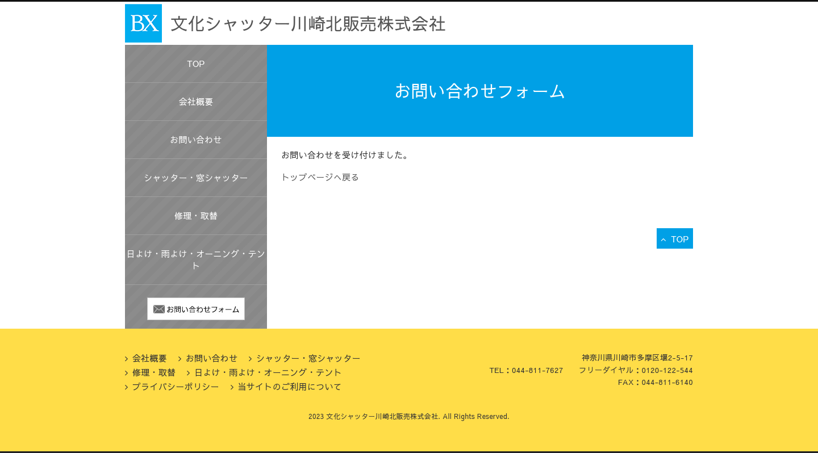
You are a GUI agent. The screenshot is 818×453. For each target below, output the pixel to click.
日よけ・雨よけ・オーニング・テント (196, 259)
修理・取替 (196, 215)
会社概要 (195, 101)
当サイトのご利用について (289, 386)
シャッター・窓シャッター (196, 177)
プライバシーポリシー (175, 386)
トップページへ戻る (320, 177)
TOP (195, 63)
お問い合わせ (196, 139)
